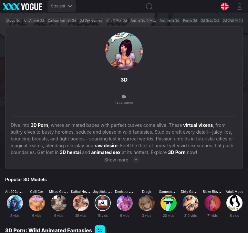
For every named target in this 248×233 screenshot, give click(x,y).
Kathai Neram (81, 192)
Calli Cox (37, 192)
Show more (124, 159)
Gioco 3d (13, 20)
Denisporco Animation (132, 192)
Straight (61, 6)
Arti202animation (18, 192)
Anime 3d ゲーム (143, 20)
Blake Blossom (214, 192)
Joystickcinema (105, 192)
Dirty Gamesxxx (193, 192)
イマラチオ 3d (116, 20)
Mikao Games (59, 192)
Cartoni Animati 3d (62, 20)
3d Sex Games (91, 20)
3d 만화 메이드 (234, 20)
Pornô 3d (190, 20)
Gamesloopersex (171, 192)
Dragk (146, 192)
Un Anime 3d (34, 20)
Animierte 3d (169, 20)
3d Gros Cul (210, 20)
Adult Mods (234, 192)
